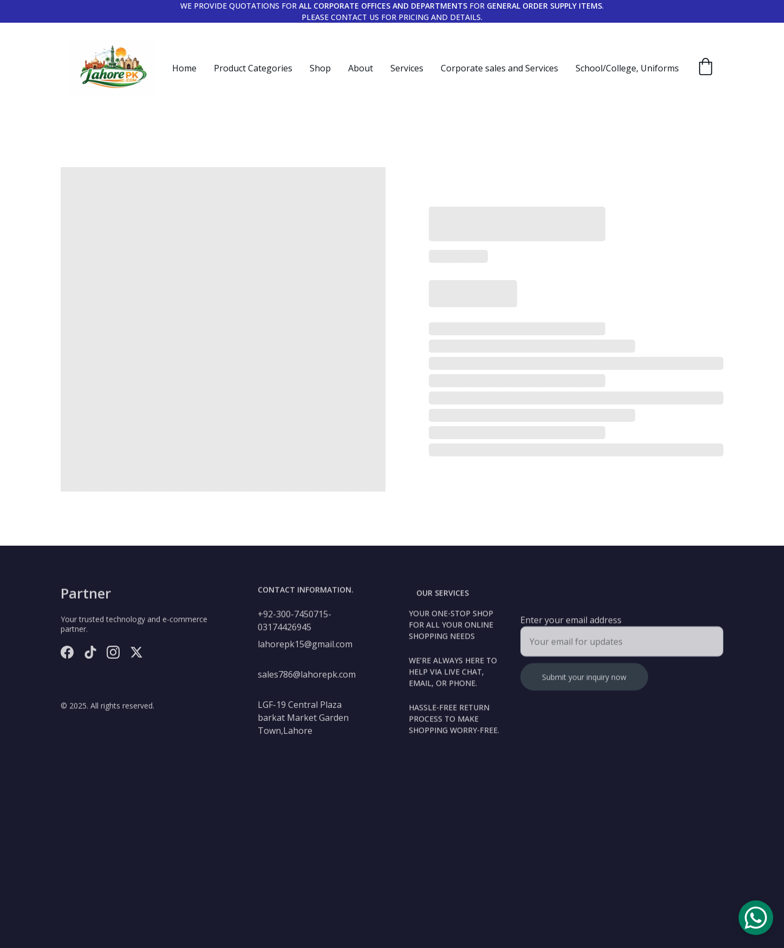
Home (184, 68)
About (360, 68)
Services (406, 68)
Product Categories (253, 68)
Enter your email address (571, 625)
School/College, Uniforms (627, 68)
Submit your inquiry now (584, 682)
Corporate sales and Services (499, 68)
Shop (320, 68)
